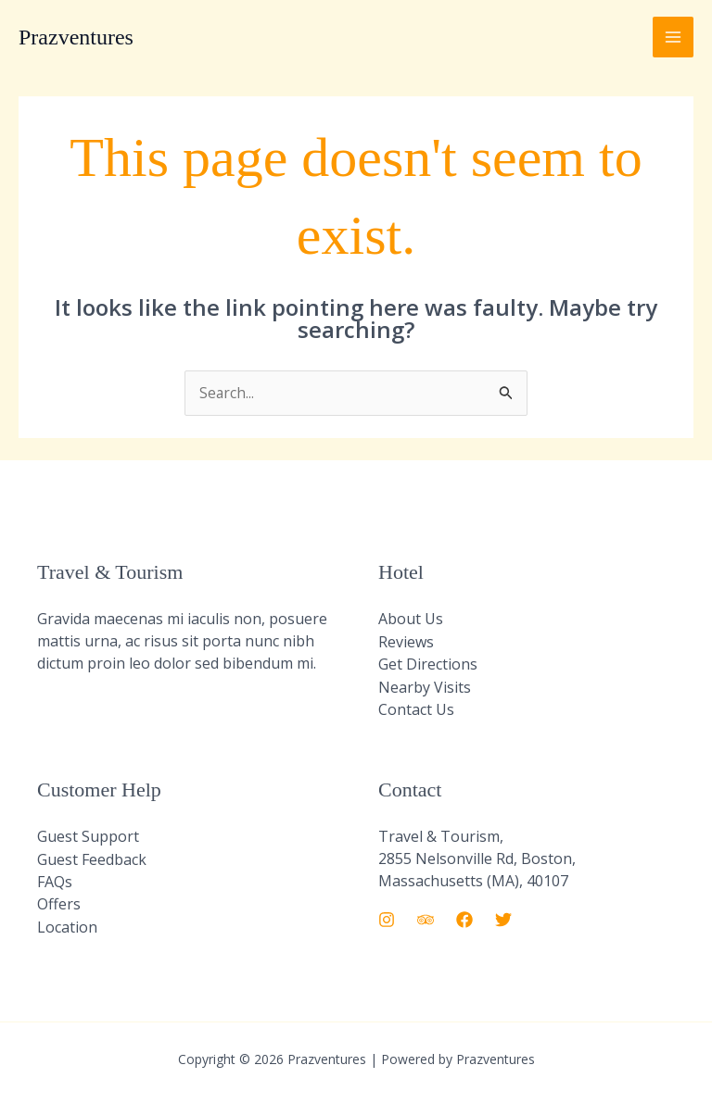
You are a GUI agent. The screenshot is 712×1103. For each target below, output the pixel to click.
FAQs (54, 880)
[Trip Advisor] (425, 918)
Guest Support (88, 835)
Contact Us (416, 708)
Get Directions (427, 664)
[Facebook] (464, 918)
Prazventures (76, 37)
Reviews (406, 642)
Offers (59, 902)
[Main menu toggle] (673, 37)
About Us (410, 619)
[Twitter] (503, 918)
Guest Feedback (91, 857)
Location (67, 924)
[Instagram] (386, 918)
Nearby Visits (424, 686)
